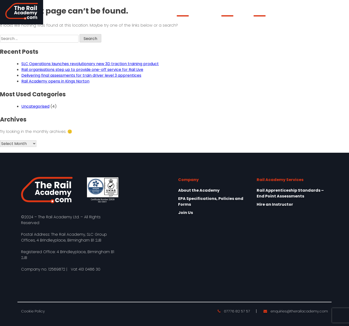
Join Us (185, 212)
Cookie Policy (33, 311)
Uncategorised (35, 106)
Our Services (233, 13)
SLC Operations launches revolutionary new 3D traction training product (90, 64)
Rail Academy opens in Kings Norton (55, 81)
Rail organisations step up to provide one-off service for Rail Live (82, 69)
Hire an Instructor (275, 204)
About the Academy (195, 13)
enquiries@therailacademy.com (295, 311)
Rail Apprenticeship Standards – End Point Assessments (290, 193)
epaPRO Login (267, 13)
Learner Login (317, 12)
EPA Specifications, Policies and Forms (210, 201)
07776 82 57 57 (234, 311)
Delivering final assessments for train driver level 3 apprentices (81, 75)
